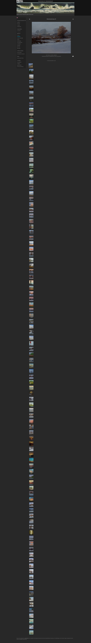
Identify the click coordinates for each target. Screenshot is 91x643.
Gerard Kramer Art (41, 1)
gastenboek (19, 65)
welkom (18, 22)
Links (18, 56)
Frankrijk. (18, 45)
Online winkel (20, 50)
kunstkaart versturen (21, 53)
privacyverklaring (20, 66)
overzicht (18, 30)
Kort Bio (18, 23)
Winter (18, 39)
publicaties (19, 26)
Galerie (18, 33)
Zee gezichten (19, 42)
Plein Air (18, 46)
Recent (18, 35)
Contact (18, 25)
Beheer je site (19, 14)
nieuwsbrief (19, 62)
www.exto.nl (27, 638)
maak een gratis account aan (28, 14)
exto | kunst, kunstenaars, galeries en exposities (20, 1)
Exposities (19, 29)
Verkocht (18, 36)
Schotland (19, 43)
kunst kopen (19, 52)
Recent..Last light (20, 38)
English (17, 17)
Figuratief (18, 48)
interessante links (20, 58)
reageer (18, 63)
